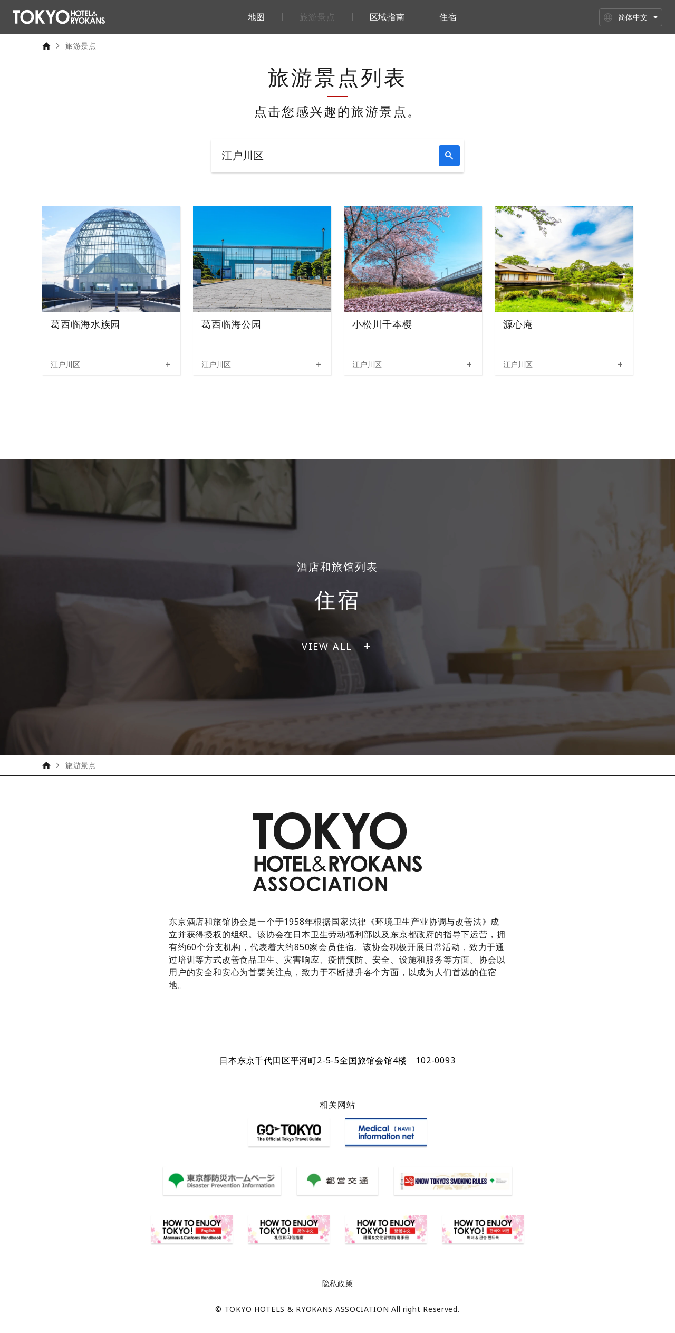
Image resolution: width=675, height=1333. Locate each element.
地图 (257, 17)
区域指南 (387, 17)
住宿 (448, 17)
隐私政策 (337, 1283)
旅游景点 (317, 17)
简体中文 (633, 17)
